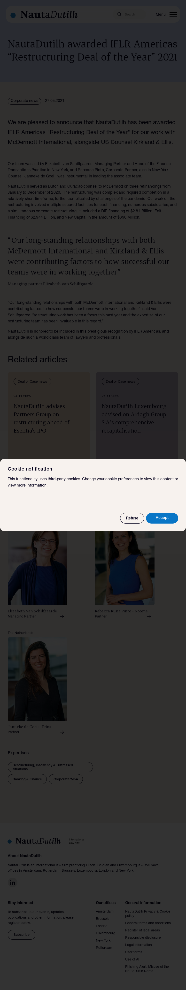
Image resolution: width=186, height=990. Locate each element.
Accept (162, 518)
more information (31, 486)
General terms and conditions (148, 923)
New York (103, 941)
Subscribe (22, 935)
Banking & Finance (27, 779)
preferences (128, 479)
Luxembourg (105, 933)
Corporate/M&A (66, 779)
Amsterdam (105, 912)
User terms (133, 952)
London (102, 926)
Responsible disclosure (143, 938)
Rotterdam (104, 948)
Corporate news (24, 101)
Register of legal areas (142, 930)
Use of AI (132, 959)
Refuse (132, 519)
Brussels (102, 919)
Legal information (138, 945)
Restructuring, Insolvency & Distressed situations (43, 767)
